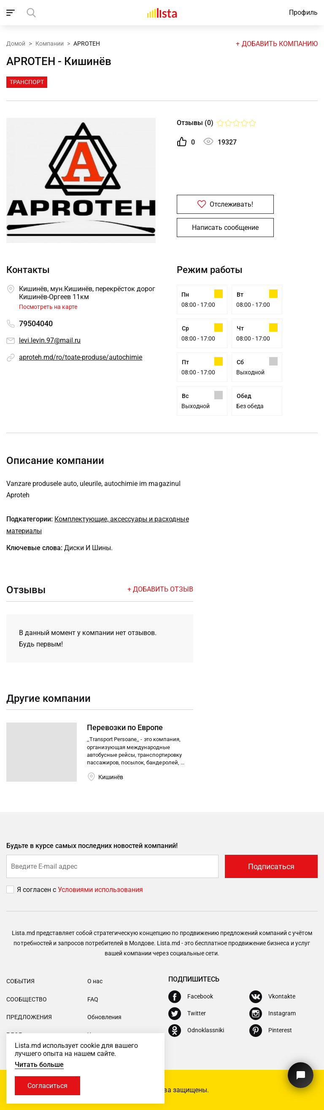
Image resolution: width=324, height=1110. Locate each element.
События (20, 981)
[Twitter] (187, 1013)
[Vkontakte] (272, 996)
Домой (15, 43)
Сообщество (26, 999)
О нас (95, 981)
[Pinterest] (270, 1030)
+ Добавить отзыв (160, 589)
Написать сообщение (225, 228)
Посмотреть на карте (48, 306)
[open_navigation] (11, 12)
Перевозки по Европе (125, 727)
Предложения (29, 1017)
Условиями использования (100, 890)
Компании (49, 43)
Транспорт (27, 82)
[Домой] (162, 13)
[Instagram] (272, 1013)
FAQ (92, 999)
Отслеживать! (225, 204)
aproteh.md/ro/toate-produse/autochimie (80, 357)
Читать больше (39, 1065)
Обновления (104, 1017)
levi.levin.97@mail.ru (50, 340)
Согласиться (47, 1086)
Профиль (303, 12)
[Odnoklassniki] (196, 1030)
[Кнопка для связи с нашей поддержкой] (300, 1075)
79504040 (36, 323)
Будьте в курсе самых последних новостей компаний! (92, 846)
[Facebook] (190, 996)
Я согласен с (37, 890)
